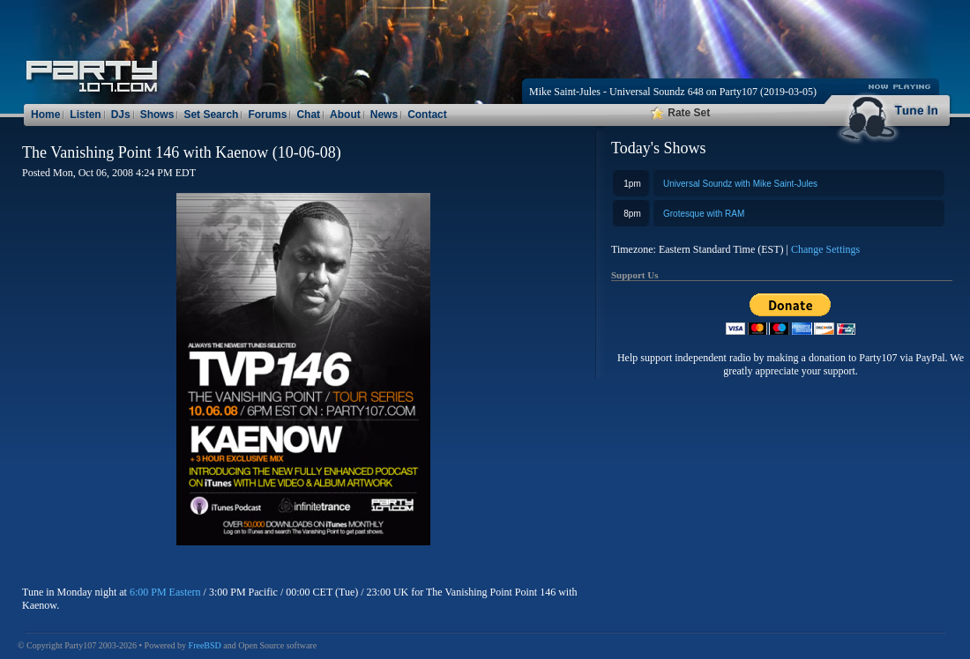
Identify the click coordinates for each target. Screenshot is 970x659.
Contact (427, 114)
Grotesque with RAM (703, 213)
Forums (267, 114)
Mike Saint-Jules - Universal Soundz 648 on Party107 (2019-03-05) (673, 91)
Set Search (210, 114)
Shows (157, 114)
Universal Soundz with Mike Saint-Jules (740, 184)
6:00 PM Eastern (165, 592)
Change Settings (825, 249)
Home (45, 114)
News (384, 114)
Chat (308, 114)
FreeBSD (205, 645)
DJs (121, 114)
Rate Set (680, 113)
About (345, 114)
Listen (85, 114)
